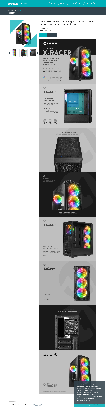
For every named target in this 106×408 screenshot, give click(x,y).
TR (21, 3)
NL (24, 3)
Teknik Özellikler (51, 35)
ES (28, 3)
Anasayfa (10, 10)
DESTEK (72, 3)
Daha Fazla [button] (87, 400)
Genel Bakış (43, 35)
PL (26, 3)
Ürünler (14, 10)
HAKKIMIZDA (63, 3)
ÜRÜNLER (89, 3)
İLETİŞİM (80, 3)
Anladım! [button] (89, 405)
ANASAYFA (53, 3)
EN (22, 3)
